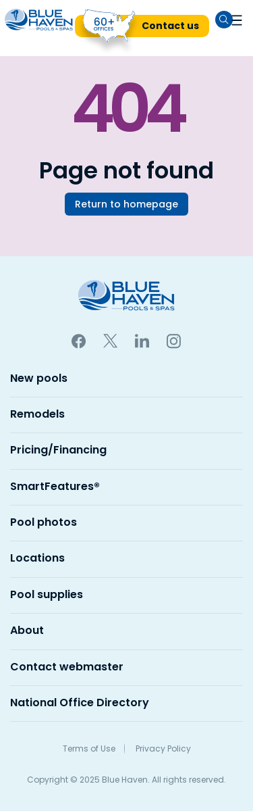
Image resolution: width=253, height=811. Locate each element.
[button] (237, 19)
